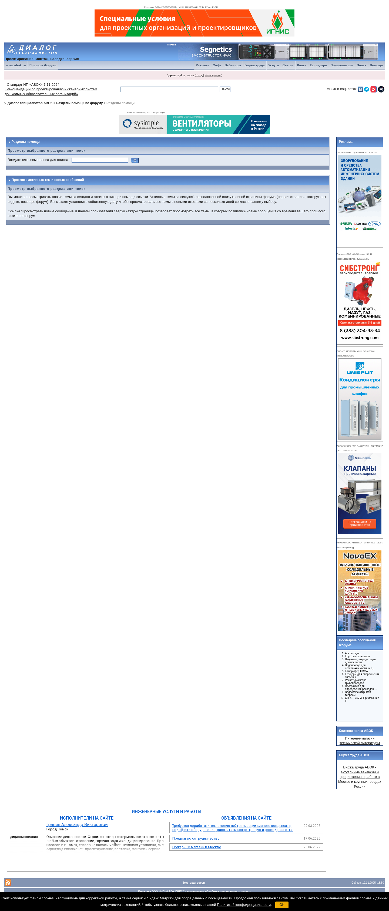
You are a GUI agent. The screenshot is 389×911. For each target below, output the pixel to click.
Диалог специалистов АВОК (30, 103)
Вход (199, 75)
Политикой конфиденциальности (244, 905)
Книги (301, 65)
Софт (217, 65)
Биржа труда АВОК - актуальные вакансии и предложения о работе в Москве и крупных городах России (359, 776)
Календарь (318, 65)
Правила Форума (42, 65)
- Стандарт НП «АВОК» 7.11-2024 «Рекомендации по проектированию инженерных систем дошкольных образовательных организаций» (51, 89)
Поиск (362, 65)
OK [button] (281, 905)
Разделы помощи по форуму (79, 103)
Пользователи (342, 65)
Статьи (288, 65)
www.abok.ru (16, 65)
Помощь (376, 65)
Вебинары (233, 65)
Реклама (202, 65)
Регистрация (212, 75)
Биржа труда (254, 65)
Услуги (273, 65)
